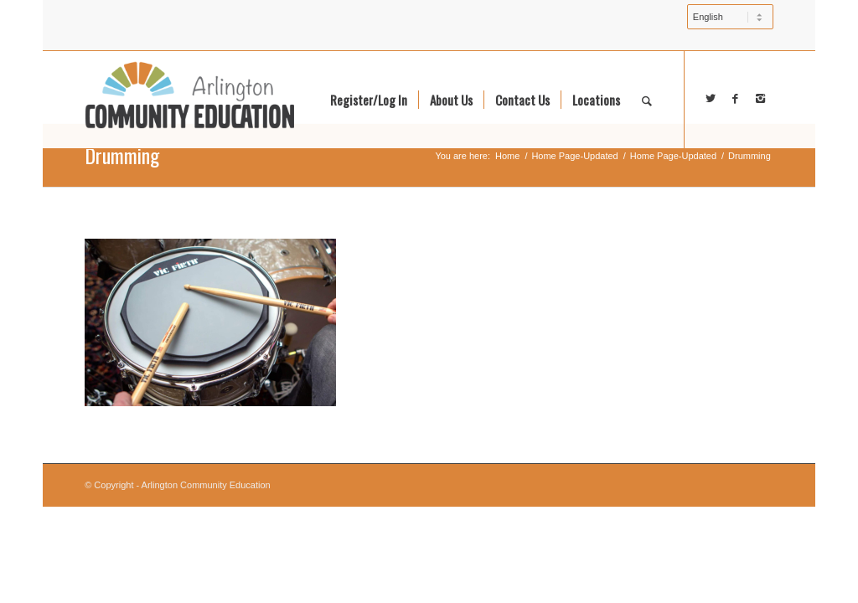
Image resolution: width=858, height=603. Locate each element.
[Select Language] (730, 16)
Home (507, 156)
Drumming (122, 155)
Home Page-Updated (574, 156)
